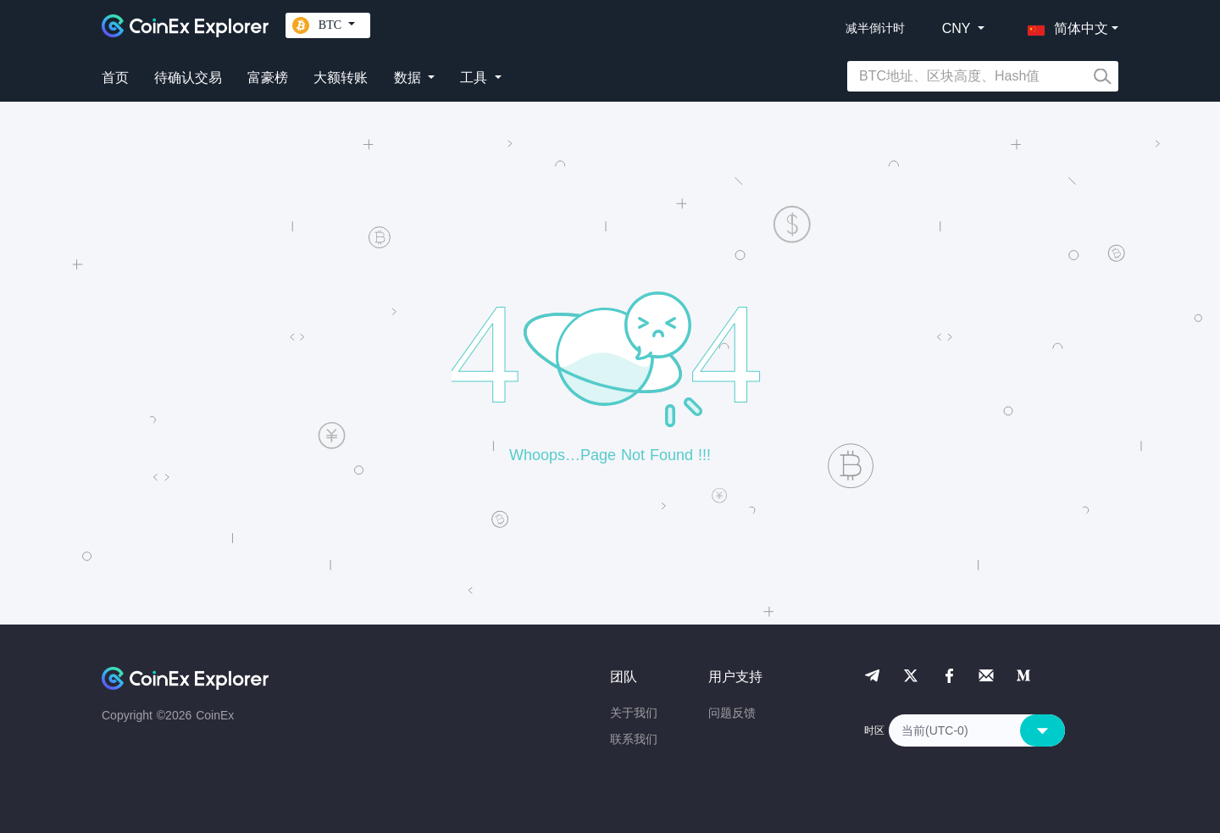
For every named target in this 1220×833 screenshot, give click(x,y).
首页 (115, 77)
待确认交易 (188, 77)
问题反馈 (732, 712)
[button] (1064, 25)
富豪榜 (267, 77)
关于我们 (633, 712)
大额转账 (340, 77)
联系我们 (633, 739)
